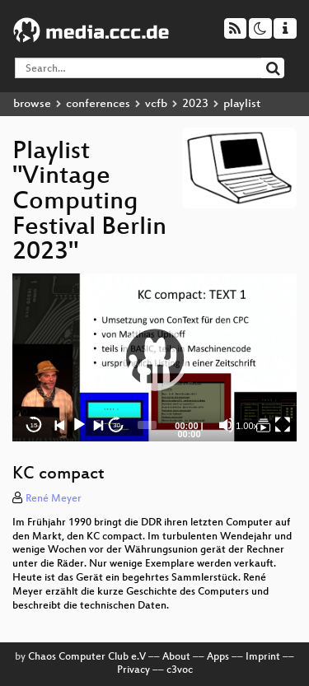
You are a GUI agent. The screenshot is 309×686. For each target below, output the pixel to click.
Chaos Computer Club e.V (87, 657)
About (176, 657)
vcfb (156, 104)
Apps (218, 657)
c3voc (179, 670)
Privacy (133, 670)
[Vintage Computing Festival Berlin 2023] (263, 425)
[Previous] (60, 425)
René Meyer (54, 499)
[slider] (147, 425)
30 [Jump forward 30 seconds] (116, 425)
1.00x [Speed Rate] (247, 426)
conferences (98, 104)
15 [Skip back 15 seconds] (34, 425)
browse (32, 104)
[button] (155, 357)
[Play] (79, 425)
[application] (154, 357)
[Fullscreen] (282, 425)
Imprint (263, 657)
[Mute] (226, 425)
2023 (195, 104)
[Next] (98, 425)
